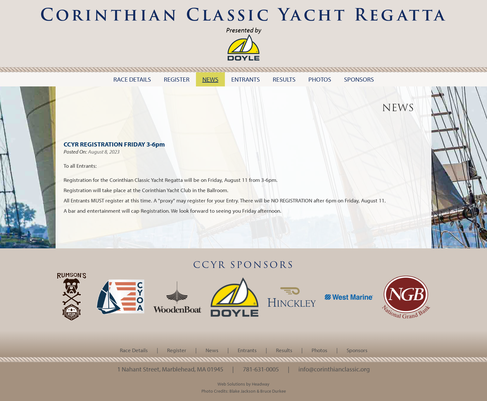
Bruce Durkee (273, 391)
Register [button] (177, 79)
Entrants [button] (245, 79)
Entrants (247, 350)
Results (284, 350)
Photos (319, 350)
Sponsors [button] (359, 79)
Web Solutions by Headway (243, 384)
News (212, 350)
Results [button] (284, 79)
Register (176, 350)
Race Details (134, 350)
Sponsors (357, 350)
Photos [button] (319, 79)
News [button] (210, 79)
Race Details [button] (132, 79)
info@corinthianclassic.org (334, 369)
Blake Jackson (242, 391)
